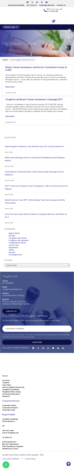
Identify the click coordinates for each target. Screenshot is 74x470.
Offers (11, 250)
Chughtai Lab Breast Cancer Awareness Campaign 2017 (34, 99)
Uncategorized (15, 255)
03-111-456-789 (52, 11)
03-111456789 (7, 283)
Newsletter (13, 248)
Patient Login (11, 27)
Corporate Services (46, 5)
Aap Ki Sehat (14, 233)
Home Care (14, 245)
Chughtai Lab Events (18, 238)
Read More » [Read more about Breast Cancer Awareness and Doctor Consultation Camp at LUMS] (10, 87)
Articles (12, 236)
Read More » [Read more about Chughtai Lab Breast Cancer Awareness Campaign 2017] (10, 116)
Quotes (12, 252)
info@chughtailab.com (12, 289)
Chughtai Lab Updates (18, 240)
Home (5, 60)
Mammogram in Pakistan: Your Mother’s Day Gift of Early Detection (34, 146)
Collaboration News (17, 243)
